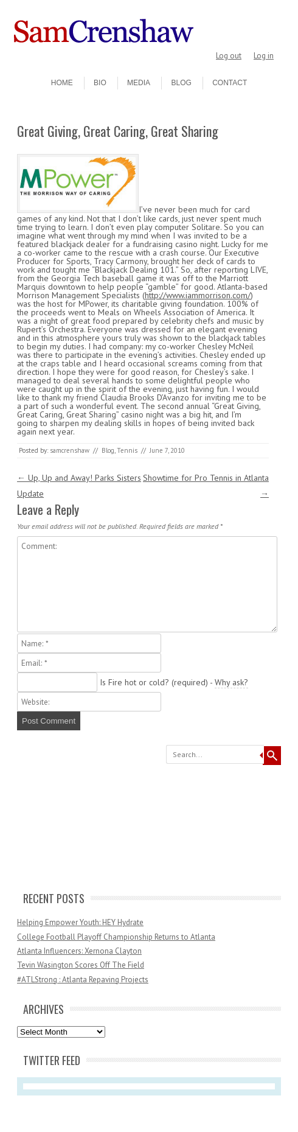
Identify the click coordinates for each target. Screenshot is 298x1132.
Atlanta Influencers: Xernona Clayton (79, 951)
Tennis (127, 450)
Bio (100, 83)
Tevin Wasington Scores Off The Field (80, 965)
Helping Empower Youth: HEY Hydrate (80, 922)
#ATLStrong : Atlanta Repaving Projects (82, 979)
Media (138, 83)
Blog (181, 83)
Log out (228, 56)
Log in (264, 56)
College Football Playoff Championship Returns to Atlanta (116, 937)
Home (62, 83)
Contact (229, 83)
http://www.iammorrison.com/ (198, 295)
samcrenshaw (69, 450)
